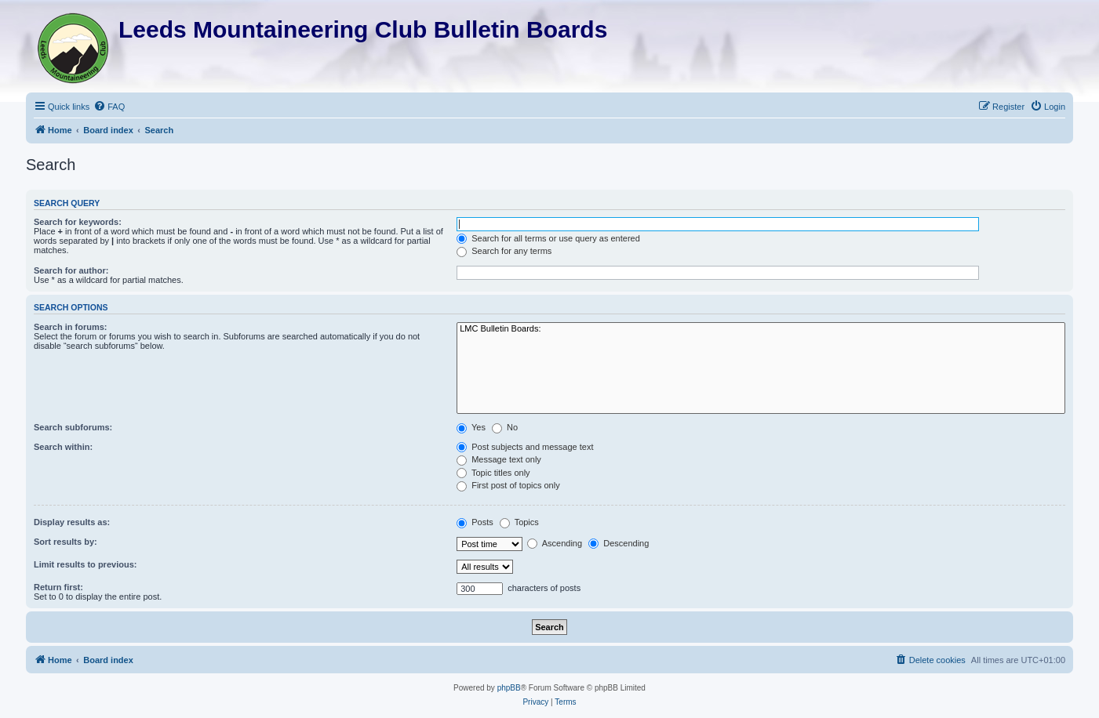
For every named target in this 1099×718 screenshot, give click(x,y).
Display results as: (72, 522)
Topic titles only (493, 472)
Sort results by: (65, 541)
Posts (475, 522)
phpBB (509, 688)
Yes (471, 427)
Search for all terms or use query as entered (548, 238)
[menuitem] (109, 106)
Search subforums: (73, 427)
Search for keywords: (78, 222)
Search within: (63, 446)
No (505, 427)
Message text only (499, 459)
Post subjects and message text (525, 446)
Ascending (554, 543)
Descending (618, 543)
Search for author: (71, 270)
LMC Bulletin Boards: (761, 329)
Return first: (58, 587)
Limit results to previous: (85, 564)
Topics (519, 522)
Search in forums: (70, 327)
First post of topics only (508, 485)
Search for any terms (504, 251)
